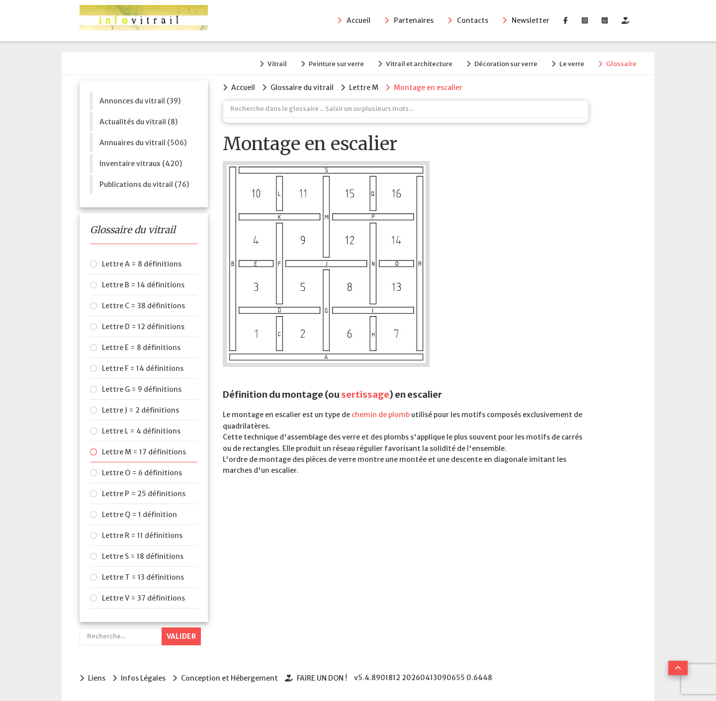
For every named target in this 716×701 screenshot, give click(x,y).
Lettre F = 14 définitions (142, 368)
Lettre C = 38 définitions (143, 305)
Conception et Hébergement (229, 678)
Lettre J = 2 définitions (140, 410)
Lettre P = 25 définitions (143, 493)
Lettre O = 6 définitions (142, 472)
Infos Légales (143, 678)
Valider (181, 636)
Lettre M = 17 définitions (144, 451)
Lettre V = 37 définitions (143, 598)
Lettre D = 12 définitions (143, 326)
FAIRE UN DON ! (322, 678)
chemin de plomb (381, 414)
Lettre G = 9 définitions (141, 389)
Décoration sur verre (505, 64)
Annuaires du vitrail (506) (142, 142)
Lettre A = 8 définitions (141, 264)
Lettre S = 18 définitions (142, 556)
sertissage (365, 394)
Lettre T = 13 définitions (143, 577)
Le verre (571, 64)
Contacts (472, 20)
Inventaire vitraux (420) (140, 163)
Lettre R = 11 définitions (142, 535)
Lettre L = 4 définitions (141, 431)
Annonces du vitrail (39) (139, 100)
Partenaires (414, 20)
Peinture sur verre (336, 64)
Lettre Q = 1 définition (139, 514)
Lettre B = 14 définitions (143, 284)
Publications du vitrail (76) (144, 184)
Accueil (358, 20)
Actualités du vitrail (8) (138, 121)
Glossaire (621, 64)
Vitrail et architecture (419, 64)
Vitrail (277, 64)
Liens (96, 678)
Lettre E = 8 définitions (141, 347)
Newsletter (530, 20)
